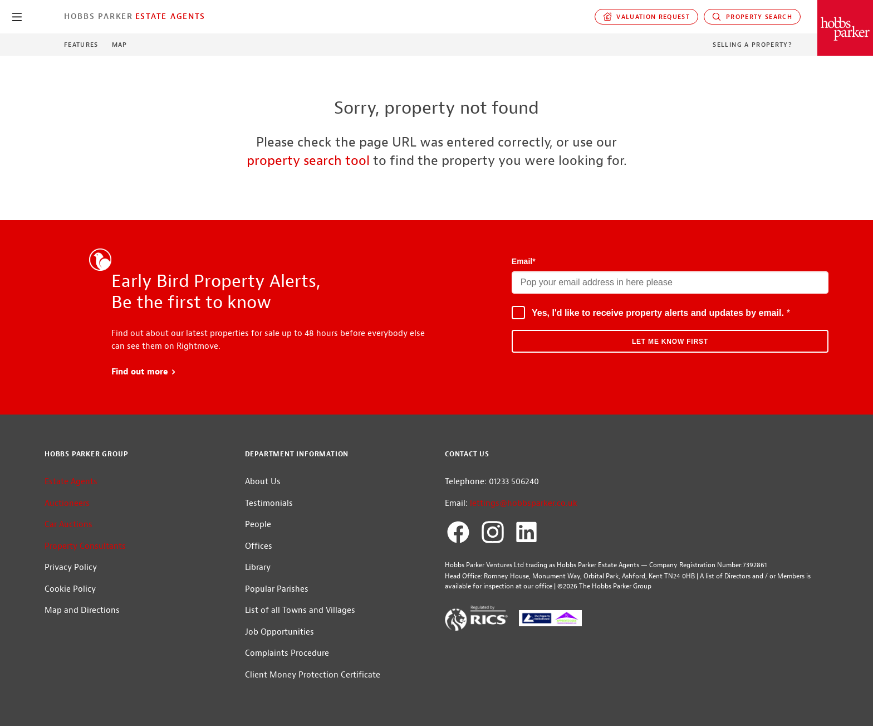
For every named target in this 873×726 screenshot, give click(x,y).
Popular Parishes (276, 589)
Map (119, 44)
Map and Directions (82, 610)
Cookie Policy (70, 589)
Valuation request (646, 16)
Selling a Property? (752, 44)
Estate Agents (170, 16)
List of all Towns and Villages (300, 610)
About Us (263, 481)
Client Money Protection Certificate (312, 675)
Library (258, 567)
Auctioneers (67, 503)
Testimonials (269, 503)
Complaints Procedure (287, 653)
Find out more (143, 372)
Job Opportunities (279, 632)
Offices (258, 546)
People (258, 524)
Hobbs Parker (98, 16)
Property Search (752, 16)
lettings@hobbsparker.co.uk (523, 503)
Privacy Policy (71, 567)
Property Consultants (85, 546)
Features (81, 44)
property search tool (308, 160)
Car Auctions (68, 524)
